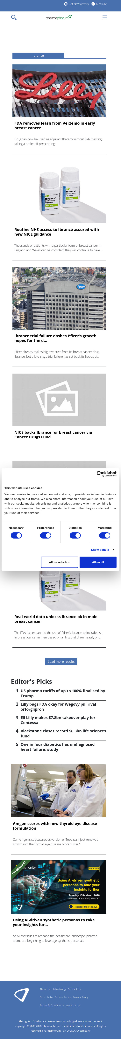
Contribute (46, 997)
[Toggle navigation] (15, 17)
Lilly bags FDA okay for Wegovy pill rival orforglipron (58, 707)
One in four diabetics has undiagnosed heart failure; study (58, 747)
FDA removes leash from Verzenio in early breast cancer (54, 125)
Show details (100, 549)
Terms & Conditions (52, 1005)
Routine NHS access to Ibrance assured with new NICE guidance (56, 232)
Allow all (98, 562)
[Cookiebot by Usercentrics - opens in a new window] (99, 474)
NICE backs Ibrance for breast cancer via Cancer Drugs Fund (53, 434)
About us (45, 989)
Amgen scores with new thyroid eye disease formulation (55, 826)
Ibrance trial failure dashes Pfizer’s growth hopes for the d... (55, 338)
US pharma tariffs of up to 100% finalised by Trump (63, 693)
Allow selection (59, 562)
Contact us (74, 989)
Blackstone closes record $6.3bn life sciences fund (63, 733)
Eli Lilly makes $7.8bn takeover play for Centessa (58, 720)
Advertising (59, 989)
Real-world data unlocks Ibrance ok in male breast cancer (55, 619)
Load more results (61, 661)
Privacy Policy (80, 997)
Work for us (73, 1005)
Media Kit (101, 4)
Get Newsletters (79, 4)
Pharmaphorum (22, 995)
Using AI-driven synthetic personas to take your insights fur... (54, 922)
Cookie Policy (63, 997)
